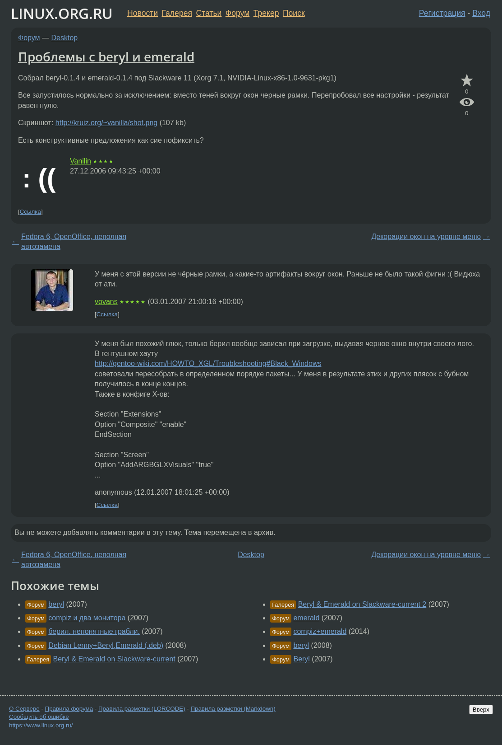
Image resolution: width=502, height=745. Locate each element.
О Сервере (24, 708)
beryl (56, 604)
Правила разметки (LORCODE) (141, 708)
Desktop (64, 38)
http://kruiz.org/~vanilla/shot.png (106, 123)
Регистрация (442, 13)
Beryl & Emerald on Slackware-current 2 (362, 604)
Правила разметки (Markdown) (232, 708)
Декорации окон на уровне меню (426, 236)
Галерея (177, 13)
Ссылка (30, 211)
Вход (481, 13)
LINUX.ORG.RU (62, 13)
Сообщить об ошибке (39, 716)
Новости (142, 13)
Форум (237, 13)
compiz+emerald (319, 631)
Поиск (294, 13)
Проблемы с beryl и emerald (106, 56)
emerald (306, 618)
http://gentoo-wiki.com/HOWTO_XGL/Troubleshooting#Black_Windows (208, 363)
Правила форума (69, 708)
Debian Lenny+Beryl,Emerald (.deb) (105, 645)
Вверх (481, 709)
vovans (106, 301)
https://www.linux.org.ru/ (41, 725)
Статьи (208, 13)
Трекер (266, 13)
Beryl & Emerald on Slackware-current (114, 659)
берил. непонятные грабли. (94, 631)
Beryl (301, 659)
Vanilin (80, 161)
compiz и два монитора (86, 618)
